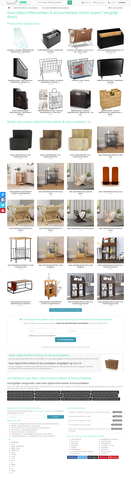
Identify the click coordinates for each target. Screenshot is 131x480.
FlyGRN (13, 426)
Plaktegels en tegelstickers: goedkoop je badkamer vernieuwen (95, 412)
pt (12, 463)
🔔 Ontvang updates (65, 339)
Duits (13, 460)
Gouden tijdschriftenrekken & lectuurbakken (106, 399)
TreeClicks (14, 424)
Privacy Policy (75, 454)
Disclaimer (74, 445)
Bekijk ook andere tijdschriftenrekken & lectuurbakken (49, 122)
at (12, 473)
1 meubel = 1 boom (107, 445)
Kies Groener (15, 430)
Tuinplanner (105, 447)
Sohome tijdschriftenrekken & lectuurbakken (49, 395)
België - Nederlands (17, 446)
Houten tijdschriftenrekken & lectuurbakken (20, 395)
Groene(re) (23, 2)
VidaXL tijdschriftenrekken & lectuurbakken (20, 399)
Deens (13, 471)
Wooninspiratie (106, 451)
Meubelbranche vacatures (109, 439)
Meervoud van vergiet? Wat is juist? (95, 420)
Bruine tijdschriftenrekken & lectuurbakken (76, 395)
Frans (13, 444)
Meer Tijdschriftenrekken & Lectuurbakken (66, 310)
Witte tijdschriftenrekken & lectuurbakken (47, 399)
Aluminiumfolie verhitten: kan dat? (95, 416)
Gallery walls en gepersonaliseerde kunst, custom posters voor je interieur (95, 430)
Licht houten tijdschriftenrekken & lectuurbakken (76, 392)
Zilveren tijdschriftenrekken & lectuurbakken (105, 392)
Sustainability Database (19, 436)
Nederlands (15, 442)
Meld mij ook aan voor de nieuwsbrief (41, 336)
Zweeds (13, 454)
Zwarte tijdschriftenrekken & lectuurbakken (20, 392)
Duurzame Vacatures (18, 432)
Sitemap (74, 447)
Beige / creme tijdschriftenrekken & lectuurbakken (76, 399)
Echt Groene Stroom (18, 428)
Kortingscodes (106, 443)
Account (111, 2)
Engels (13, 465)
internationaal (31, 432)
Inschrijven (55, 417)
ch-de (13, 456)
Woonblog (74, 443)
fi (11, 467)
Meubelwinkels (76, 449)
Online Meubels (76, 439)
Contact (103, 454)
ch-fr (12, 458)
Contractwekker (16, 434)
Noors (13, 452)
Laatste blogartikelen (76, 408)
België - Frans (15, 448)
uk (12, 469)
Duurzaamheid (106, 441)
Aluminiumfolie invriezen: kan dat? (95, 425)
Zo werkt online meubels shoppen (82, 451)
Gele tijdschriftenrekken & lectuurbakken (47, 392)
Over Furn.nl (75, 441)
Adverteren (104, 449)
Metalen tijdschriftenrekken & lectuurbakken (104, 395)
